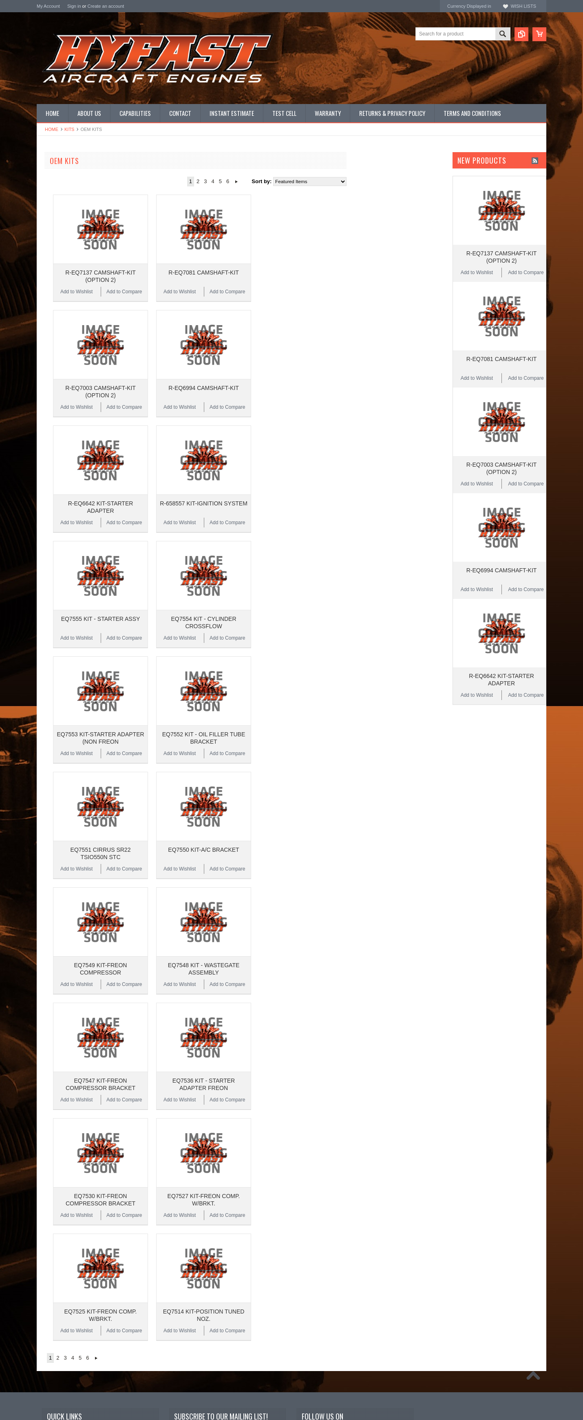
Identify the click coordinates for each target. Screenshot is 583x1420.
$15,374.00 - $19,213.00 (68, 469)
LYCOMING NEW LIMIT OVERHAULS (82, 186)
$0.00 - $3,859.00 (60, 413)
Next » (334, 181)
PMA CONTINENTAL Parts (68, 213)
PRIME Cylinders (57, 234)
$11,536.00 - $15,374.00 (68, 455)
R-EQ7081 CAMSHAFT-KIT (301, 251)
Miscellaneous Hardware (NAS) (73, 262)
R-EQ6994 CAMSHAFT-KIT (301, 345)
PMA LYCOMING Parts (64, 220)
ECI (41, 352)
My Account (48, 6)
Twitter (321, 1223)
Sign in (74, 6)
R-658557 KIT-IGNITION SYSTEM (301, 439)
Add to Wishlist (174, 270)
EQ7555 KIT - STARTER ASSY (198, 534)
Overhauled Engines (61, 207)
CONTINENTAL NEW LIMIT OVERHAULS (69, 175)
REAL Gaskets (54, 319)
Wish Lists (523, 6)
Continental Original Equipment (73, 341)
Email (181, 1239)
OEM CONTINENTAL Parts (69, 193)
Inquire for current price (64, 308)
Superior (47, 330)
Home (51, 129)
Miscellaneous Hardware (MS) (72, 255)
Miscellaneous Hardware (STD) (73, 269)
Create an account (105, 6)
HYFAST (47, 363)
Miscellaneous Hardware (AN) (72, 248)
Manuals (47, 275)
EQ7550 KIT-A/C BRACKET (301, 722)
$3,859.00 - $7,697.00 (65, 427)
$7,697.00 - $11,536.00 (66, 441)
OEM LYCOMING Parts (64, 200)
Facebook (308, 1223)
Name (182, 1222)
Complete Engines (58, 227)
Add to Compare (222, 270)
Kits (69, 129)
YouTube (334, 1223)
